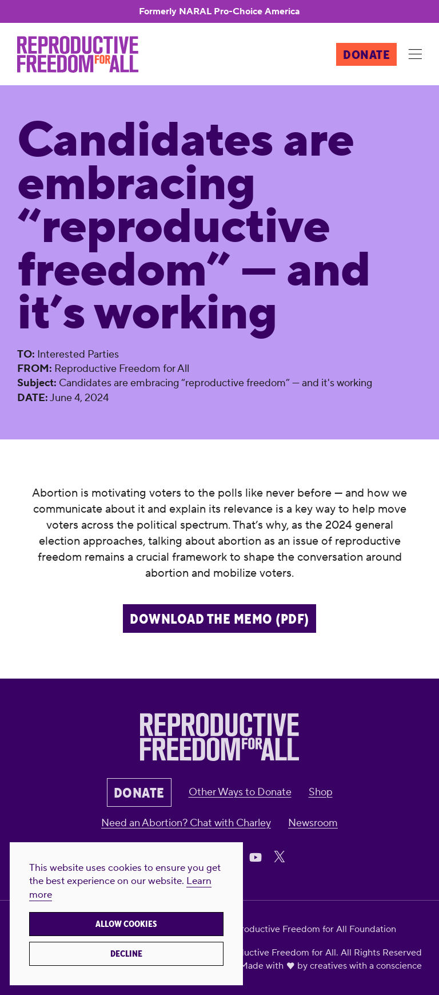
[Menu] (415, 55)
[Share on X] (279, 856)
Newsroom (313, 823)
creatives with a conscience (366, 966)
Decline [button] (126, 954)
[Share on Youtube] (255, 856)
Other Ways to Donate (240, 792)
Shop (321, 792)
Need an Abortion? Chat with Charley (186, 823)
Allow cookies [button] (126, 924)
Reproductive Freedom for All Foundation (310, 929)
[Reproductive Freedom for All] (77, 54)
